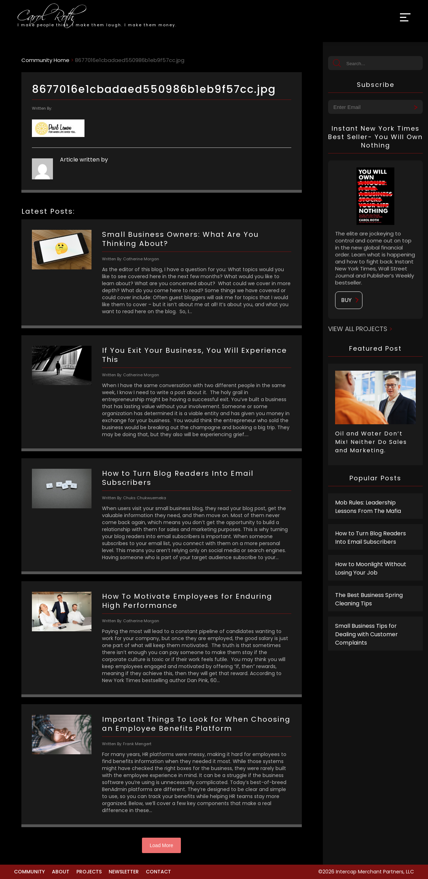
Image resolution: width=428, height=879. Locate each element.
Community (29, 871)
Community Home (45, 60)
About (60, 871)
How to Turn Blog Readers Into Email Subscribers (370, 537)
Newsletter (124, 871)
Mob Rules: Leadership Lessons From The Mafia (368, 507)
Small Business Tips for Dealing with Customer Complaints (366, 634)
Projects (89, 871)
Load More (161, 845)
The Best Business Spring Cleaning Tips (369, 599)
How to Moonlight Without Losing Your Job (370, 568)
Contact (158, 871)
